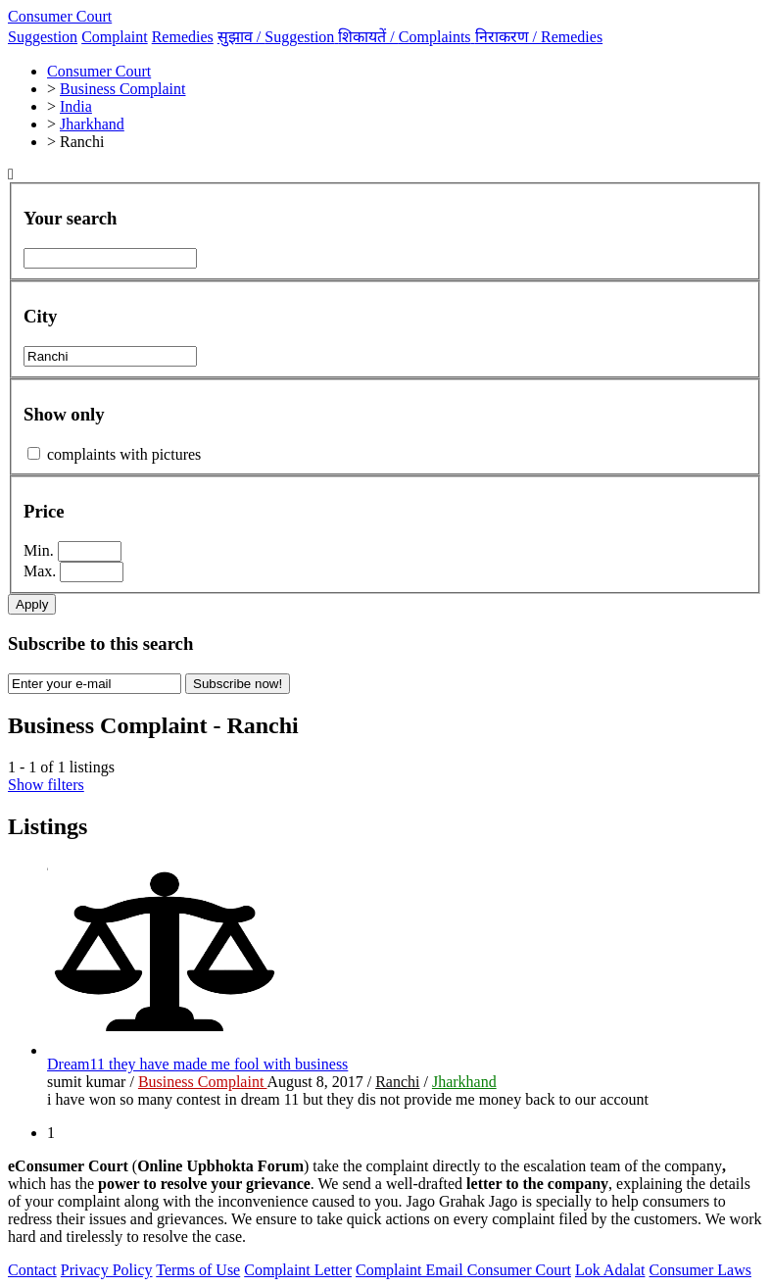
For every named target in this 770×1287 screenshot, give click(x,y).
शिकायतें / (406, 36)
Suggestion (42, 36)
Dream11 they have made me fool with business (197, 1064)
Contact (32, 1270)
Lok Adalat (610, 1270)
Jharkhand (464, 1081)
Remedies (183, 36)
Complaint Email (411, 1270)
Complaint (114, 36)
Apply (32, 604)
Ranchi (397, 1081)
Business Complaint (202, 1081)
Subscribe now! (237, 683)
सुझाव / (278, 36)
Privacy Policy (107, 1270)
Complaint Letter (298, 1270)
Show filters (46, 784)
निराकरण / (539, 36)
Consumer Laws (700, 1270)
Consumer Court (60, 16)
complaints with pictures (124, 454)
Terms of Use (198, 1270)
